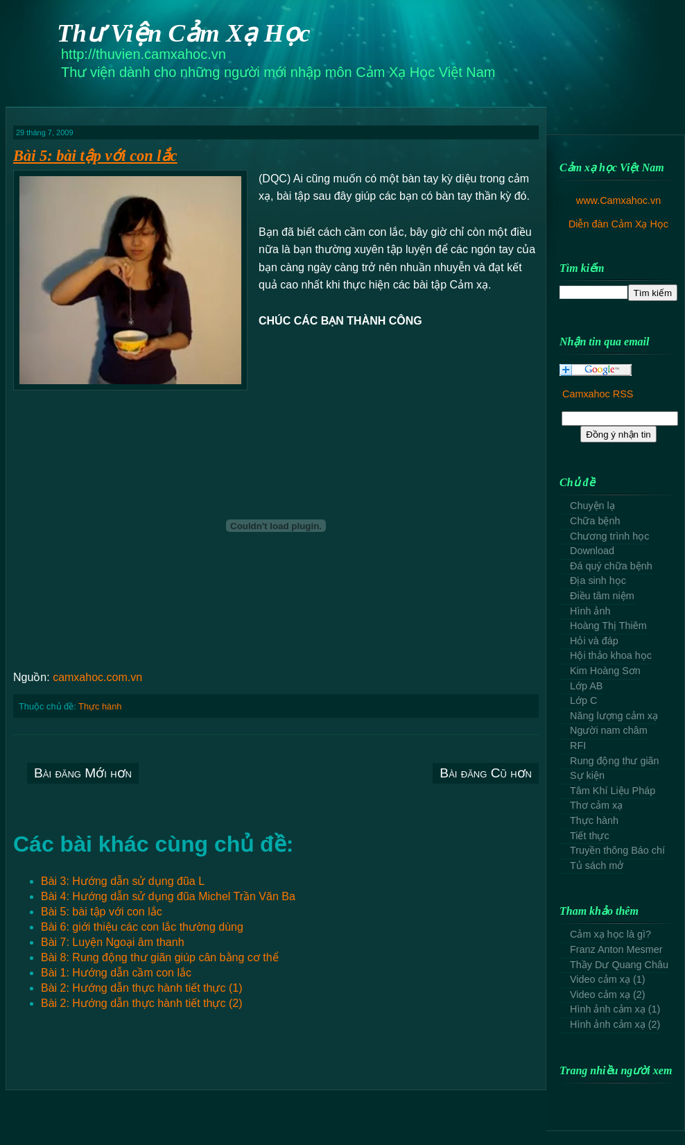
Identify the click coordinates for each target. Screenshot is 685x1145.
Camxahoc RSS (597, 393)
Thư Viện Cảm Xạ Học (184, 33)
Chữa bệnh (595, 520)
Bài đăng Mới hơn (83, 773)
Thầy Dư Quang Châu (619, 964)
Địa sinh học (598, 580)
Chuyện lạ (592, 505)
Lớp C (583, 700)
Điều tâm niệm (602, 595)
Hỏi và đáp (594, 640)
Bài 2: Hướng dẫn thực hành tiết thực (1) (141, 988)
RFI (578, 745)
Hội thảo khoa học (611, 655)
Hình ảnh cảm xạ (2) (615, 1024)
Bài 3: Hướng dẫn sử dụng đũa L (123, 881)
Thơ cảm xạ (596, 805)
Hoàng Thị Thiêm (608, 625)
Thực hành (99, 706)
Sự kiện (587, 775)
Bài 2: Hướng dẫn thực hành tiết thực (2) (141, 1003)
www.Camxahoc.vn (618, 200)
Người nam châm (609, 730)
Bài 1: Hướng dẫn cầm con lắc (116, 973)
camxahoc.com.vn (97, 677)
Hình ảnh (590, 611)
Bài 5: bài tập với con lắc (95, 155)
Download (592, 550)
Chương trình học (609, 536)
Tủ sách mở (596, 865)
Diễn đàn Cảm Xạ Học (618, 224)
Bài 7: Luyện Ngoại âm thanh (112, 942)
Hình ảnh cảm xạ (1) (615, 1009)
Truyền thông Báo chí (617, 850)
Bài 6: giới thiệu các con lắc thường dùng (142, 927)
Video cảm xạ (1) (607, 979)
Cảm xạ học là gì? (610, 934)
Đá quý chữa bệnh (611, 565)
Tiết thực (589, 835)
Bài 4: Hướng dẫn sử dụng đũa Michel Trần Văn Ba (168, 896)
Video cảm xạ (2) (607, 994)
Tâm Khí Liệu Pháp (612, 790)
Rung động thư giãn (614, 760)
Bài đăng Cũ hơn (486, 773)
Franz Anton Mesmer (616, 949)
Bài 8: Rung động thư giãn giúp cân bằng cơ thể (160, 957)
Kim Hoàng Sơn (605, 670)
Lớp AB (586, 685)
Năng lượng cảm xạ (614, 715)
